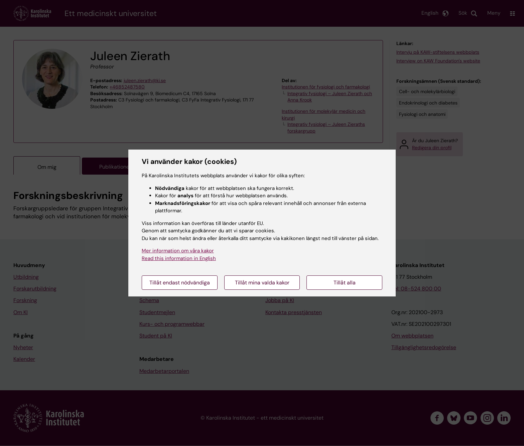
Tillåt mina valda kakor (262, 282)
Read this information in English (179, 258)
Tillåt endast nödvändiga (179, 282)
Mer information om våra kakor (178, 250)
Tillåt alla (345, 282)
